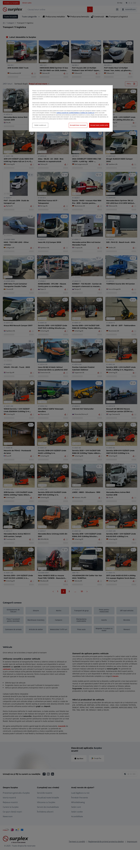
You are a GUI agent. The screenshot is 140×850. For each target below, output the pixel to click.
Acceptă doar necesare (78, 125)
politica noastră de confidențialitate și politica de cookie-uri (75, 112)
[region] (71, 108)
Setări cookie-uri (40, 125)
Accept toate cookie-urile (99, 125)
